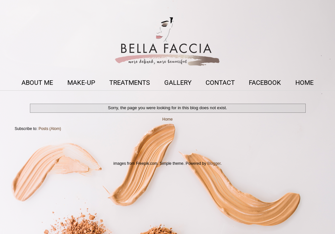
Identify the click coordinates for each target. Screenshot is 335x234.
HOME (304, 82)
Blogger (214, 163)
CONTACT (220, 82)
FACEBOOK (265, 82)
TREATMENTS (129, 82)
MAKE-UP (81, 82)
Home (167, 119)
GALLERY (178, 82)
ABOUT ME (37, 82)
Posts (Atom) (49, 128)
